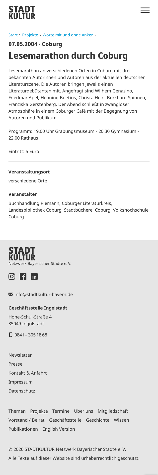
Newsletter (20, 355)
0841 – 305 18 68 (30, 335)
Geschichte (97, 420)
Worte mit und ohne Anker (68, 35)
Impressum (20, 382)
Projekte (30, 35)
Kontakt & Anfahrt (27, 373)
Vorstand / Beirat (26, 420)
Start (13, 35)
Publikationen (23, 429)
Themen (17, 411)
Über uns (83, 411)
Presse (15, 364)
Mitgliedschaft (113, 411)
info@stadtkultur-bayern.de (43, 294)
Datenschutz (21, 391)
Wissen (121, 420)
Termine (61, 411)
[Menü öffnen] (145, 10)
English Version (58, 429)
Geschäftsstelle (65, 420)
